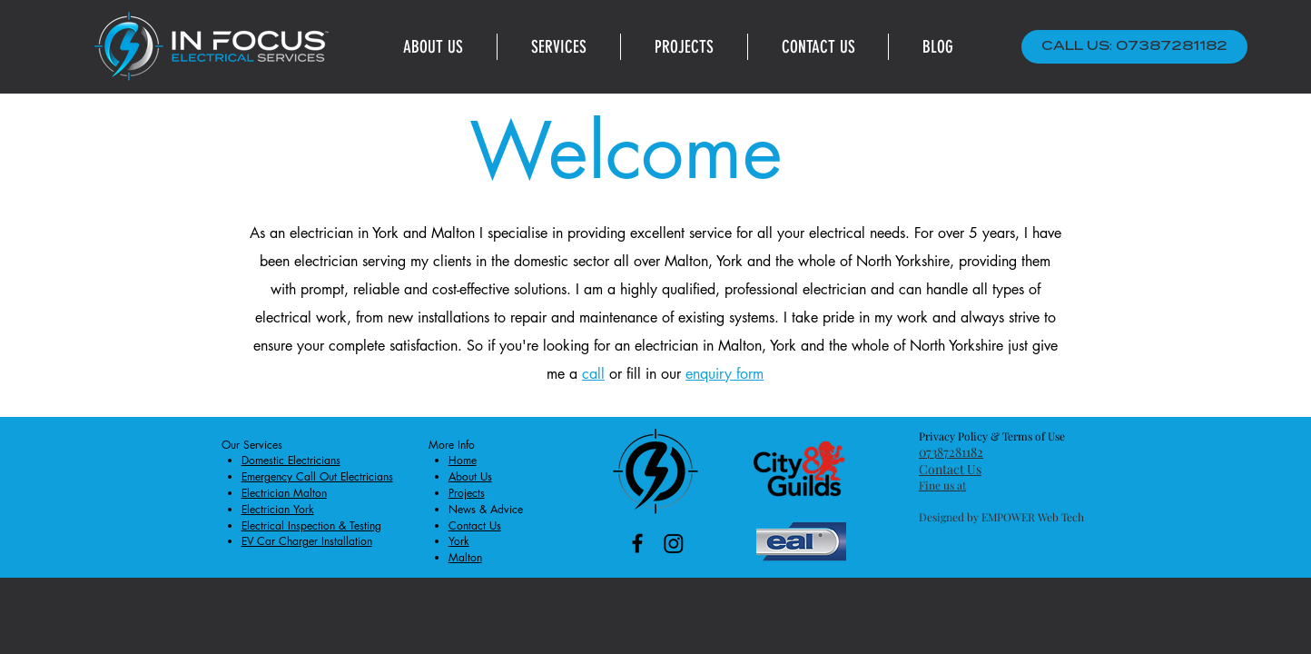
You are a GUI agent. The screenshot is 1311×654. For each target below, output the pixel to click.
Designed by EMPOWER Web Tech (1001, 517)
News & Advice (485, 509)
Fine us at (942, 485)
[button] (559, 47)
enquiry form (724, 373)
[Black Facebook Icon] (637, 543)
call (593, 373)
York (385, 233)
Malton (453, 233)
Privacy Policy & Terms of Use (992, 436)
